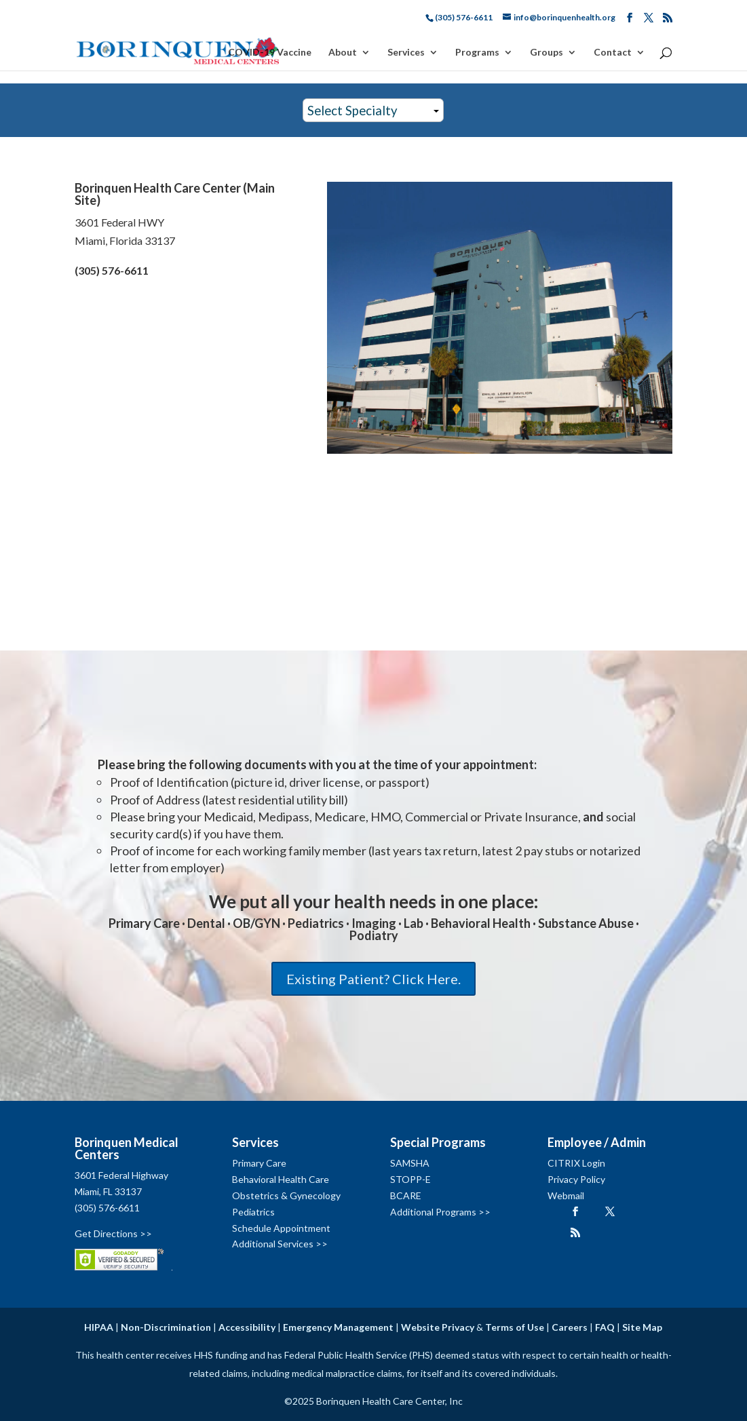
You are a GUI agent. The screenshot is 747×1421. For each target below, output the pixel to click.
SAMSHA (409, 1163)
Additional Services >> (280, 1243)
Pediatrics (253, 1212)
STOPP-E (410, 1179)
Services (406, 52)
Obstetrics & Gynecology (286, 1195)
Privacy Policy (576, 1179)
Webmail (566, 1195)
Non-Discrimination (166, 1327)
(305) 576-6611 (107, 1207)
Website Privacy (437, 1327)
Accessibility (246, 1327)
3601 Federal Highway (121, 1175)
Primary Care (259, 1163)
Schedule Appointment (281, 1228)
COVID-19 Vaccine (269, 52)
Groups (546, 52)
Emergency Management (338, 1327)
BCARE (405, 1195)
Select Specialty (352, 110)
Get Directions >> (113, 1233)
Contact (613, 52)
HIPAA (98, 1327)
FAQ (605, 1327)
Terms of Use (514, 1327)
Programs (477, 52)
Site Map (642, 1327)
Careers (570, 1327)
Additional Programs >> (440, 1212)
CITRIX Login (576, 1163)
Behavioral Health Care (280, 1179)
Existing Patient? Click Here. (373, 979)
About (342, 52)
